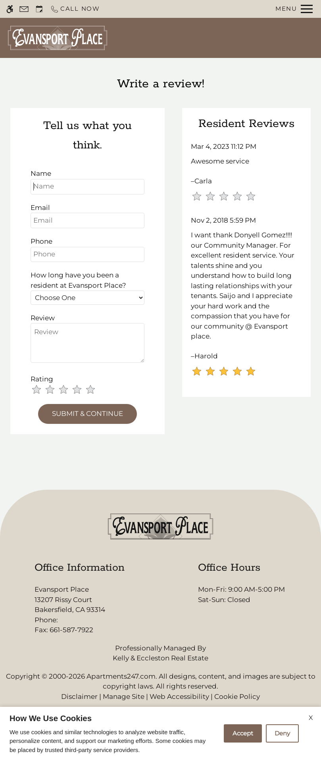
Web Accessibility (179, 696)
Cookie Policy (237, 696)
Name (41, 173)
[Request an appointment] (39, 9)
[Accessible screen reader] (10, 9)
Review (43, 318)
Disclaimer (79, 696)
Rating (42, 379)
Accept (243, 733)
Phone (41, 241)
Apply (237, 37)
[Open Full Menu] (294, 9)
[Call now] (75, 9)
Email (40, 208)
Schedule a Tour (191, 37)
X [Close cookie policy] (311, 718)
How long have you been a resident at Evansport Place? (78, 280)
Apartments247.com (121, 676)
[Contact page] (24, 9)
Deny (282, 733)
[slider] (68, 390)
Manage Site (123, 696)
